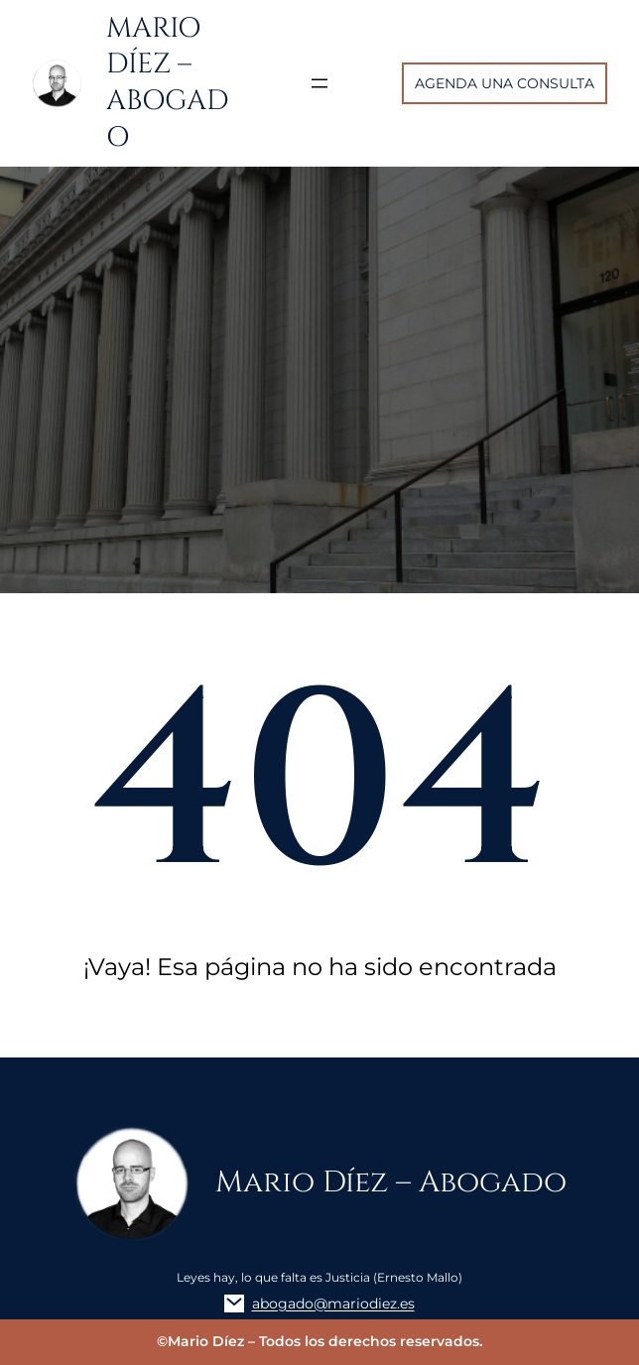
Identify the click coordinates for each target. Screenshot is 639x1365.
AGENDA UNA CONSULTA (504, 83)
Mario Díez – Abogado (167, 83)
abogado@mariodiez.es (333, 1303)
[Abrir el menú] (319, 83)
